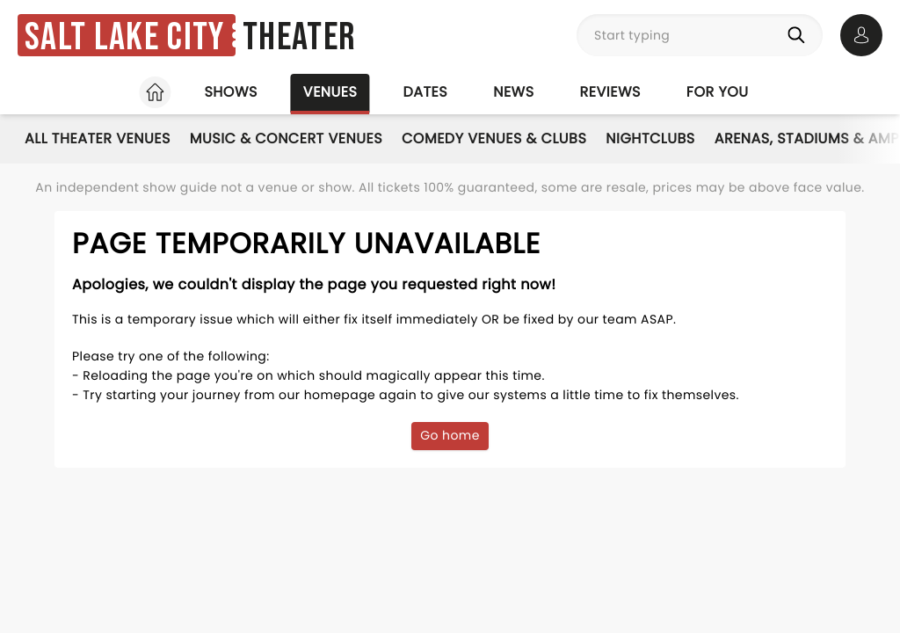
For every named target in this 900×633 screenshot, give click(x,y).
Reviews (610, 92)
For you (717, 92)
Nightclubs (650, 138)
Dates (425, 92)
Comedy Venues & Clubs (494, 138)
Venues (330, 92)
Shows (230, 92)
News (513, 92)
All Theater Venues (98, 138)
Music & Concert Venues (286, 138)
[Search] (800, 35)
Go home (450, 435)
